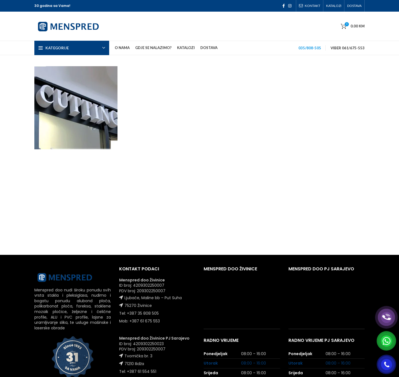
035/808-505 (309, 48)
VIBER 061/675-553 (348, 48)
